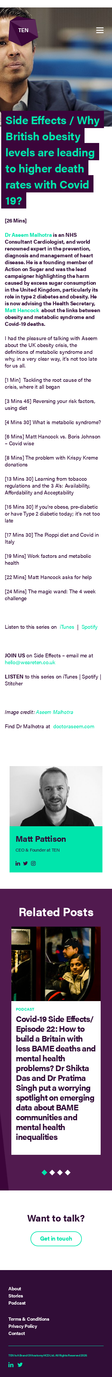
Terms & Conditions (28, 1318)
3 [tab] (60, 1174)
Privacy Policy (22, 1325)
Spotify (90, 626)
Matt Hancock (22, 310)
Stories (15, 1295)
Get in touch (56, 1238)
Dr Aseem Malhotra (28, 234)
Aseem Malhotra (54, 711)
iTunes (67, 626)
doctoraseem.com (73, 726)
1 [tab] (44, 1174)
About (14, 1288)
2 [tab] (52, 1174)
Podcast (17, 1302)
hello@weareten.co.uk (30, 662)
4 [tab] (68, 1174)
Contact (16, 1333)
